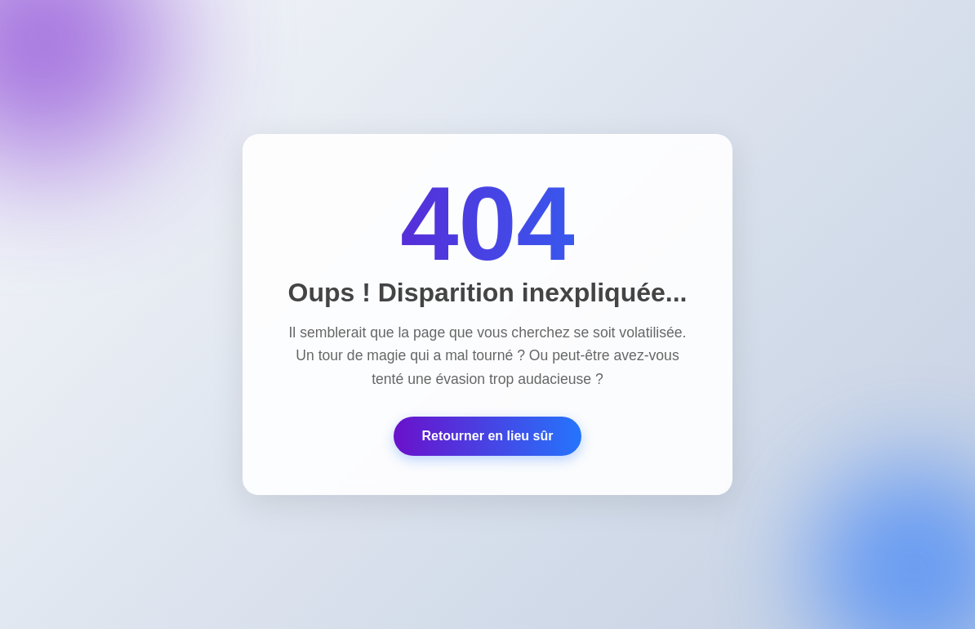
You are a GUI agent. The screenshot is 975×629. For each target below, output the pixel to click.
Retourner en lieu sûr (488, 436)
